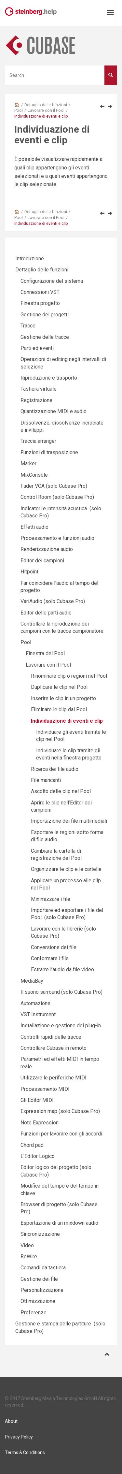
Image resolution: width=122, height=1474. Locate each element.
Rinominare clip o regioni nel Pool (69, 676)
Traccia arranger (38, 441)
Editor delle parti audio (46, 613)
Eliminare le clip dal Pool (59, 709)
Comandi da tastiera (43, 1267)
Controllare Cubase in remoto (53, 1048)
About (11, 1421)
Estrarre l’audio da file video (62, 969)
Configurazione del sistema (51, 281)
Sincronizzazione (40, 1234)
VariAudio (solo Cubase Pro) (52, 601)
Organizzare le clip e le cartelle (66, 869)
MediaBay (31, 981)
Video (27, 1245)
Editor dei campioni (42, 560)
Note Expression (39, 1123)
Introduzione (29, 258)
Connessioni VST (40, 292)
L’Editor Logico (37, 1156)
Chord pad (32, 1145)
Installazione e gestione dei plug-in (60, 1025)
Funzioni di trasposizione (49, 452)
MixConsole (34, 475)
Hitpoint (29, 572)
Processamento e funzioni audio (57, 538)
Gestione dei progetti (44, 314)
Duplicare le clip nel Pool (59, 687)
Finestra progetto (40, 303)
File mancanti (46, 780)
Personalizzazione (41, 1290)
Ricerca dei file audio (54, 769)
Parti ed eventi (37, 348)
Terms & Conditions (25, 1452)
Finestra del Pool (45, 653)
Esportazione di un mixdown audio (59, 1223)
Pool (18, 110)
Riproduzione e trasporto (48, 378)
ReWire (28, 1256)
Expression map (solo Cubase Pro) (60, 1111)
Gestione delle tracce (44, 337)
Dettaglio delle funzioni (45, 104)
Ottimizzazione (37, 1301)
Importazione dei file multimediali (69, 821)
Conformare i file (50, 958)
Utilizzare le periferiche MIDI (53, 1078)
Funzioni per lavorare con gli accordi (61, 1134)
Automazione (35, 1003)
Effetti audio (34, 527)
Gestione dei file (39, 1279)
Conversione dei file (53, 947)
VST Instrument (38, 1014)
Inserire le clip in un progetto (63, 698)
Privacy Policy (19, 1436)
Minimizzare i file (50, 899)
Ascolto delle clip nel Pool (61, 791)
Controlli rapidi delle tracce (50, 1037)
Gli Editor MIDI (37, 1100)
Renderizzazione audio (46, 549)
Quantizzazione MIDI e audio (53, 411)
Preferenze (33, 1312)
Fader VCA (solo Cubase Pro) (53, 486)
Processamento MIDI (45, 1089)
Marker (28, 463)
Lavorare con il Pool (46, 110)
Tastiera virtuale (38, 389)
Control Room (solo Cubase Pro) (57, 497)
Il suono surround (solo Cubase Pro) (61, 992)
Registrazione (36, 400)
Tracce (27, 326)
